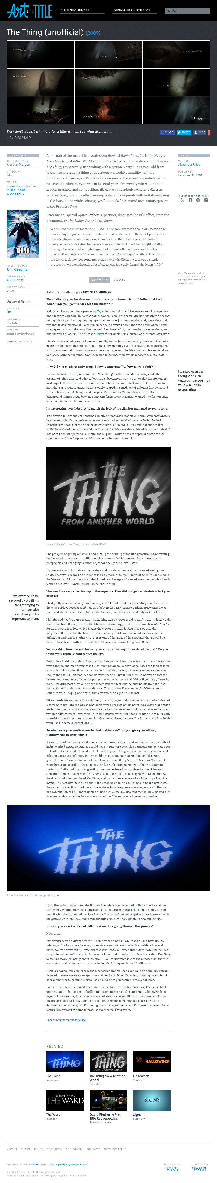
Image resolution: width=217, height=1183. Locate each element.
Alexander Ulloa (189, 164)
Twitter (182, 200)
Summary (99, 279)
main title (29, 186)
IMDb (10, 341)
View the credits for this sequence (66, 1020)
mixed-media (16, 189)
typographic (15, 193)
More (209, 132)
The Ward (53, 1114)
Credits (119, 279)
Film (10, 175)
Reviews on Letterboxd (20, 333)
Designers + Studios (132, 10)
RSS (206, 200)
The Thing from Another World (107, 1078)
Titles (38, 1149)
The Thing (53, 1076)
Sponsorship (115, 1149)
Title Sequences (75, 10)
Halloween (141, 1076)
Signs (137, 1114)
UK (9, 312)
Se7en (101, 311)
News (25, 1149)
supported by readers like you (71, 1164)
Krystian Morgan (18, 164)
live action (14, 186)
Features (54, 1149)
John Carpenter (17, 269)
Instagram (198, 200)
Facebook (190, 200)
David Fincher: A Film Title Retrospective (105, 1116)
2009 (93, 33)
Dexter (100, 334)
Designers (74, 1149)
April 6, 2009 (15, 280)
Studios (93, 1149)
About (12, 1149)
